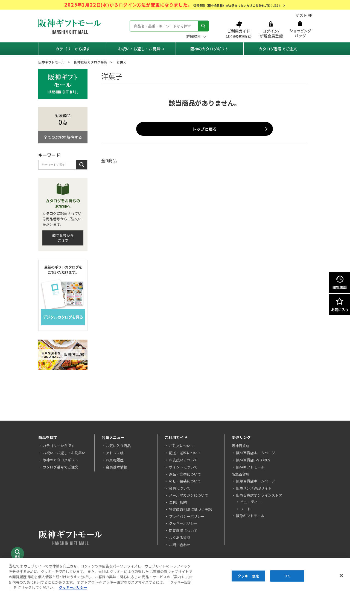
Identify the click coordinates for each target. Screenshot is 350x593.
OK (287, 575)
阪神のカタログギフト (209, 48)
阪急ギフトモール (250, 515)
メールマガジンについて (188, 495)
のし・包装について (185, 481)
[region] (175, 575)
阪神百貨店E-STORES (253, 459)
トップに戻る (204, 129)
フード (245, 508)
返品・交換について (185, 474)
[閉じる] (341, 575)
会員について (179, 488)
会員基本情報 (116, 467)
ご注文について (181, 445)
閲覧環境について (183, 530)
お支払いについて (183, 459)
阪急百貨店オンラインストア (259, 495)
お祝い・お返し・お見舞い (141, 48)
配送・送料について (185, 452)
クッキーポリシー (183, 523)
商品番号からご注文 (63, 238)
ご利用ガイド (239, 29)
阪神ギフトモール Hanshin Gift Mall (69, 26)
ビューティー (250, 501)
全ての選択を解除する (63, 137)
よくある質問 (179, 537)
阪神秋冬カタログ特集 (90, 62)
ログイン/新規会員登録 (270, 29)
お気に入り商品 (118, 445)
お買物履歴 (115, 459)
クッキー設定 (248, 575)
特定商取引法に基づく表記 (190, 509)
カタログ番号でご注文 (278, 48)
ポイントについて (183, 467)
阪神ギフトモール (51, 62)
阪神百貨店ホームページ (255, 452)
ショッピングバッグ (300, 29)
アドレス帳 (115, 452)
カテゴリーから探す (73, 48)
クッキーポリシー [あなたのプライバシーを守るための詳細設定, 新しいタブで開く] (73, 587)
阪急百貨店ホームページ (255, 481)
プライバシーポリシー (187, 516)
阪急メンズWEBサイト (254, 488)
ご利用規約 (178, 502)
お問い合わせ (179, 544)
